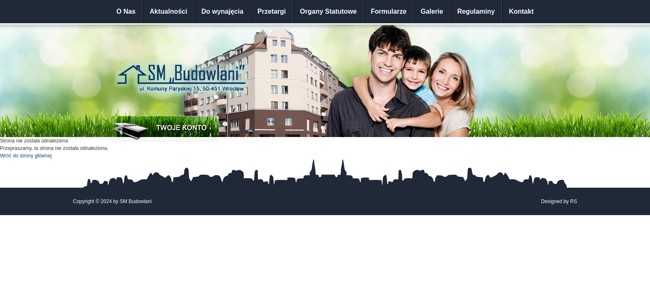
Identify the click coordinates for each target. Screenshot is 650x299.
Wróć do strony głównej (26, 156)
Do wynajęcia (222, 11)
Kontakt (521, 11)
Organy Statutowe (328, 11)
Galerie (432, 11)
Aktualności (168, 11)
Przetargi (271, 11)
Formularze (388, 11)
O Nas (126, 11)
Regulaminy (476, 11)
